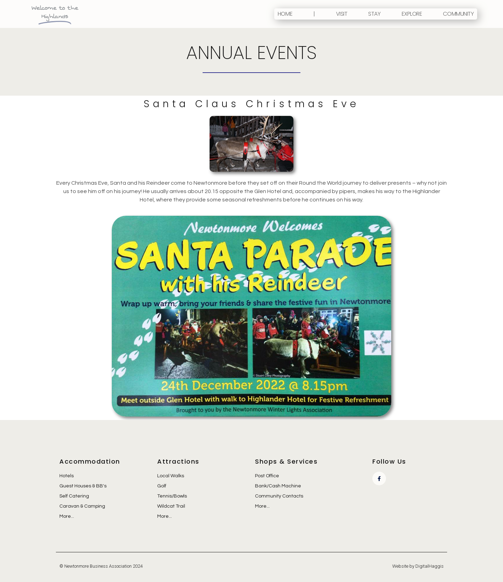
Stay (374, 14)
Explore (412, 14)
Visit (342, 14)
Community (458, 14)
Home (285, 14)
